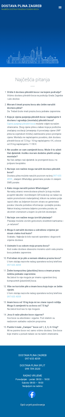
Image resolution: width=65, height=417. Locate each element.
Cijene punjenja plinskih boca (21, 123)
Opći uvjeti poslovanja (32, 404)
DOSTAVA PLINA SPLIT (32, 365)
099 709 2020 (32, 368)
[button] (60, 7)
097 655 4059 (14, 265)
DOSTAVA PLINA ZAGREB (21, 6)
